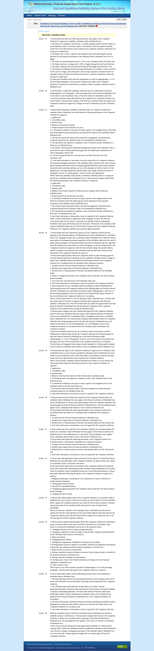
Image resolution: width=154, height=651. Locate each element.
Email (124, 19)
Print (118, 19)
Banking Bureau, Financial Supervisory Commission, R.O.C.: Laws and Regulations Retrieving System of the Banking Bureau (76, 5)
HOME (123, 11)
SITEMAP (115, 11)
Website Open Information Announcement (39, 644)
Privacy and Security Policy (63, 644)
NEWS (30, 15)
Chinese (61, 15)
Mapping (52, 15)
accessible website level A (122, 646)
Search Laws (40, 15)
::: (25, 15)
